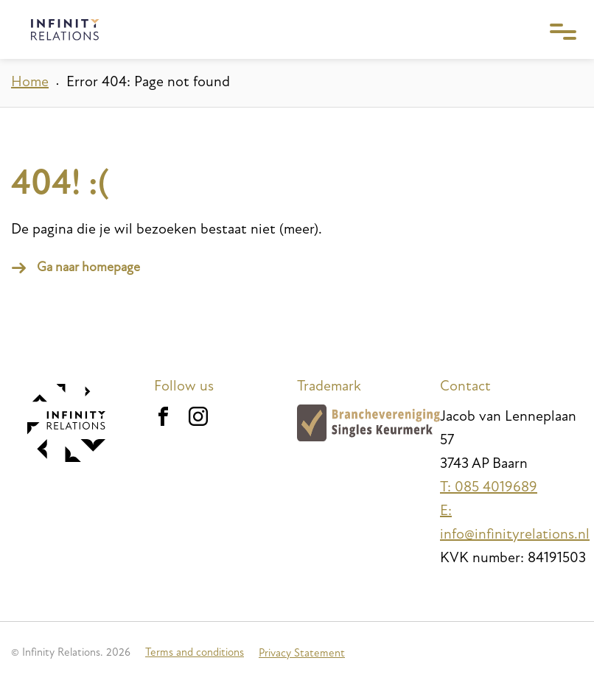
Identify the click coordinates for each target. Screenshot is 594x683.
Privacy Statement (302, 652)
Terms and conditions (194, 652)
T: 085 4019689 (488, 487)
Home (30, 82)
